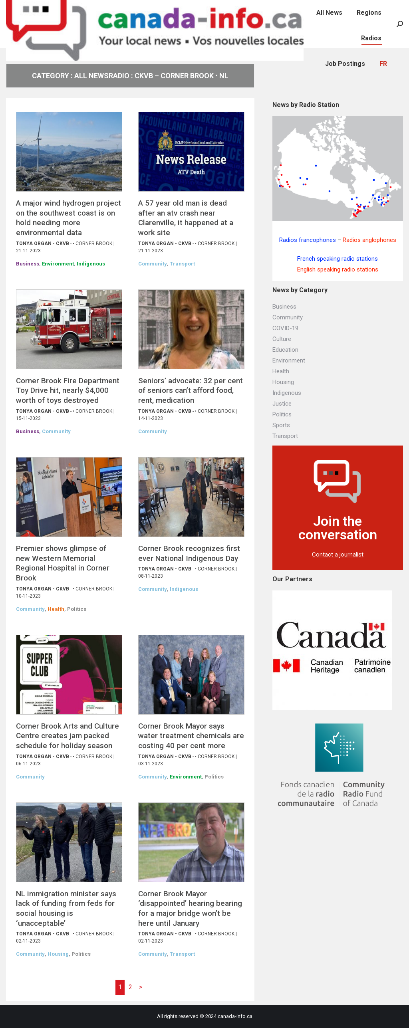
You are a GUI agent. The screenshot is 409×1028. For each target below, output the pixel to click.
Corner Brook (93, 243)
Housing (58, 954)
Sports (281, 425)
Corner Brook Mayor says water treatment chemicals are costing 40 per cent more (191, 735)
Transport (182, 264)
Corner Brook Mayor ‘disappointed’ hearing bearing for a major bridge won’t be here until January (190, 908)
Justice (282, 403)
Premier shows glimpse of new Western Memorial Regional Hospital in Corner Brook (62, 563)
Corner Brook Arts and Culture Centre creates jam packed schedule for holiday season (67, 735)
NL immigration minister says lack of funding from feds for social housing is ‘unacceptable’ (66, 908)
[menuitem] (313, 8)
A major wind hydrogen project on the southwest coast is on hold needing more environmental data (68, 217)
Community (152, 264)
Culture (281, 339)
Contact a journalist (337, 554)
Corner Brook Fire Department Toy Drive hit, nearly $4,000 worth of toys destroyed (67, 390)
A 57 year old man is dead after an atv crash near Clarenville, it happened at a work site (185, 217)
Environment (58, 264)
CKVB (62, 243)
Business (27, 264)
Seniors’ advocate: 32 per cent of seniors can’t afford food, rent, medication (190, 390)
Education (285, 349)
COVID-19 (285, 328)
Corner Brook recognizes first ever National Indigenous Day (189, 553)
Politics (76, 609)
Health (56, 609)
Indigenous (91, 264)
